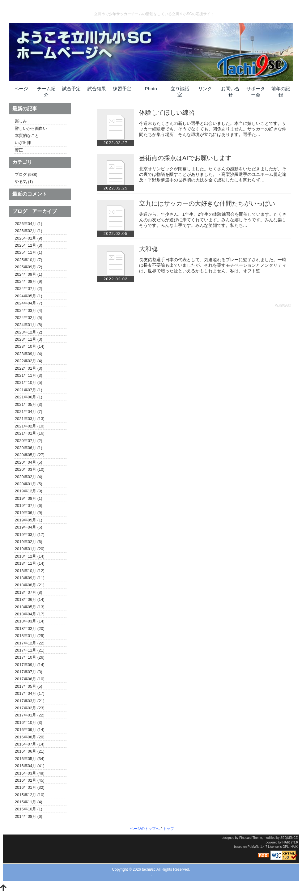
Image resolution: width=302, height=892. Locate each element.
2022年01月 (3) (28, 368)
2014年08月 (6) (28, 816)
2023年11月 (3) (28, 339)
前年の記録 (280, 91)
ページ (21, 88)
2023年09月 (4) (28, 354)
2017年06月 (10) (30, 679)
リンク (205, 88)
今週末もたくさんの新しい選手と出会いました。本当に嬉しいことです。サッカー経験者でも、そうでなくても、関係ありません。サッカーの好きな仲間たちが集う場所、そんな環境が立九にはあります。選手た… (212, 129)
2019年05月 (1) (28, 520)
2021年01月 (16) (30, 433)
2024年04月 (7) (28, 303)
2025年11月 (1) (28, 252)
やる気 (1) (24, 182)
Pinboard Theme (250, 837)
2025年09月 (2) (28, 267)
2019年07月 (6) (28, 505)
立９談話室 (180, 91)
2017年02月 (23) (30, 708)
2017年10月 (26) (30, 657)
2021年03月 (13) (30, 419)
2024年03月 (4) (28, 310)
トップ (168, 828)
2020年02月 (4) (28, 477)
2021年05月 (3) (28, 404)
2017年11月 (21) (30, 650)
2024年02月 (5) (28, 318)
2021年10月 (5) (28, 382)
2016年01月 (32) (30, 787)
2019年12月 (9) (28, 491)
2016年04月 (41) (30, 766)
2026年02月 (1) (28, 231)
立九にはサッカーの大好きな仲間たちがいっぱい (207, 203)
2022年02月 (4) (28, 361)
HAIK (286, 842)
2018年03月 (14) (30, 621)
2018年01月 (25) (30, 636)
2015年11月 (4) (28, 802)
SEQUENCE (289, 837)
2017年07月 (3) (28, 672)
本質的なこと (27, 136)
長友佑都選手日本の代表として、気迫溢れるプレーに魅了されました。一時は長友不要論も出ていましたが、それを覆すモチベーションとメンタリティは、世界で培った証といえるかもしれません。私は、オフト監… (212, 265)
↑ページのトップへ (144, 828)
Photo (151, 88)
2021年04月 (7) (28, 412)
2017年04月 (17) (30, 693)
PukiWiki (253, 846)
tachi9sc (148, 869)
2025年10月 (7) (28, 260)
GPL (286, 846)
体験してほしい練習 (167, 112)
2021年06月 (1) (28, 397)
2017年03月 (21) (30, 701)
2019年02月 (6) (28, 542)
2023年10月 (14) (30, 346)
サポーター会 (255, 91)
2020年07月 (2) (28, 441)
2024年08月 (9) (28, 281)
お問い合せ (230, 91)
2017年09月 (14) (30, 665)
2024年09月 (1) (28, 274)
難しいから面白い (31, 128)
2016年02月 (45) (30, 780)
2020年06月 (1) (28, 448)
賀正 (19, 150)
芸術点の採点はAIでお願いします (185, 158)
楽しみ (21, 121)
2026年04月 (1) (28, 224)
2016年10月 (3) (28, 722)
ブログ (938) (26, 174)
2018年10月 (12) (30, 571)
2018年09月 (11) (30, 578)
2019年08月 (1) (28, 498)
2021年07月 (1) (28, 390)
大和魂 (148, 248)
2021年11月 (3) (28, 375)
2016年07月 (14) (30, 744)
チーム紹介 (46, 91)
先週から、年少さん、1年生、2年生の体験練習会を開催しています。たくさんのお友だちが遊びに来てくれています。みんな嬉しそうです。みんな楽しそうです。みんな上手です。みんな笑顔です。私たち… (213, 220)
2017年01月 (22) (30, 715)
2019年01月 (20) (30, 549)
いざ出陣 (23, 143)
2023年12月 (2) (28, 332)
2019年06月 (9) (28, 513)
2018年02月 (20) (30, 629)
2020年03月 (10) (30, 469)
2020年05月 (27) (30, 455)
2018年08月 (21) (30, 585)
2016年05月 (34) (30, 759)
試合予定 (71, 88)
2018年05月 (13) (30, 607)
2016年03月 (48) (30, 773)
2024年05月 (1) (28, 296)
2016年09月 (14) (30, 730)
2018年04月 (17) (30, 614)
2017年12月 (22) (30, 643)
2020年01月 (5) (28, 484)
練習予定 (122, 88)
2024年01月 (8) (28, 325)
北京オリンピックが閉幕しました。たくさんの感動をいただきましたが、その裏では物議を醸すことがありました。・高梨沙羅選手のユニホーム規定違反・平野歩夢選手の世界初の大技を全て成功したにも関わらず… (212, 174)
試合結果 (96, 88)
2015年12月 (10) (30, 795)
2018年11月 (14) (30, 563)
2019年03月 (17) (30, 535)
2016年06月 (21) (30, 751)
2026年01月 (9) (28, 238)
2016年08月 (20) (30, 737)
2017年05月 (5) (28, 686)
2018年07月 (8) (28, 592)
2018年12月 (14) (30, 556)
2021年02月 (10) (30, 426)
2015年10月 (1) (28, 809)
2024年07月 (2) (28, 289)
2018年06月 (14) (30, 599)
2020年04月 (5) (28, 462)
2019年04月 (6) (28, 527)
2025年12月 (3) (28, 245)
